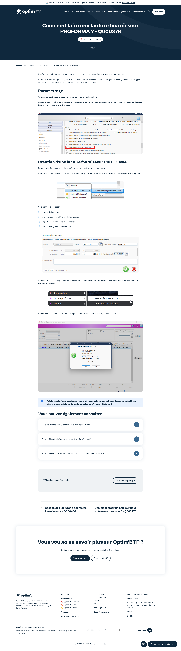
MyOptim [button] (159, 12)
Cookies (130, 616)
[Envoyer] (119, 630)
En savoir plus (128, 2)
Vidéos (96, 600)
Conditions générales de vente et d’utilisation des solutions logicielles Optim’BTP (141, 605)
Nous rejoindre (100, 608)
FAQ (95, 603)
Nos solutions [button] (83, 12)
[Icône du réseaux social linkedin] (149, 630)
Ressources (139, 12)
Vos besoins (66, 612)
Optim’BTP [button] (68, 12)
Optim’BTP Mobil (69, 608)
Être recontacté (101, 558)
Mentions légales (133, 598)
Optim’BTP (65, 594)
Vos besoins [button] (98, 12)
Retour (90, 48)
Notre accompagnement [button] (119, 12)
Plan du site (131, 612)
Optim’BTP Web (68, 605)
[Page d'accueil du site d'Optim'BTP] (29, 11)
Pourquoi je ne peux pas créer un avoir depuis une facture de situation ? (90, 453)
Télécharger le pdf (125, 480)
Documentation (100, 597)
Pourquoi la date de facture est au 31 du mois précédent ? (90, 439)
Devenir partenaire (101, 612)
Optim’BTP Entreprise (90, 39)
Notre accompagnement (70, 616)
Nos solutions (66, 598)
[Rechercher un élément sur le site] (149, 11)
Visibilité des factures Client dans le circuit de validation (90, 424)
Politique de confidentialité (137, 594)
